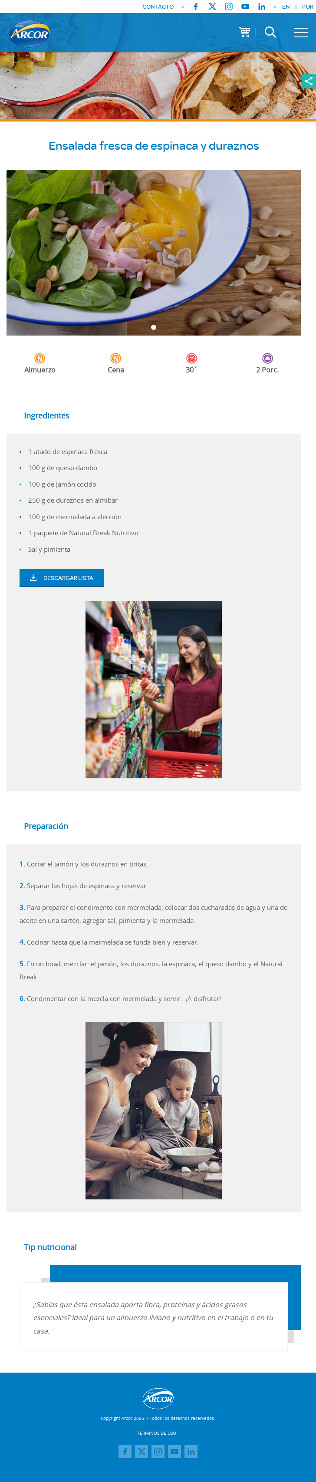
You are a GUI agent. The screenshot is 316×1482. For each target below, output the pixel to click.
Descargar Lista (61, 578)
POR (307, 6)
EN (286, 6)
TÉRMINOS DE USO (156, 1433)
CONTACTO (158, 6)
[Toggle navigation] (301, 32)
